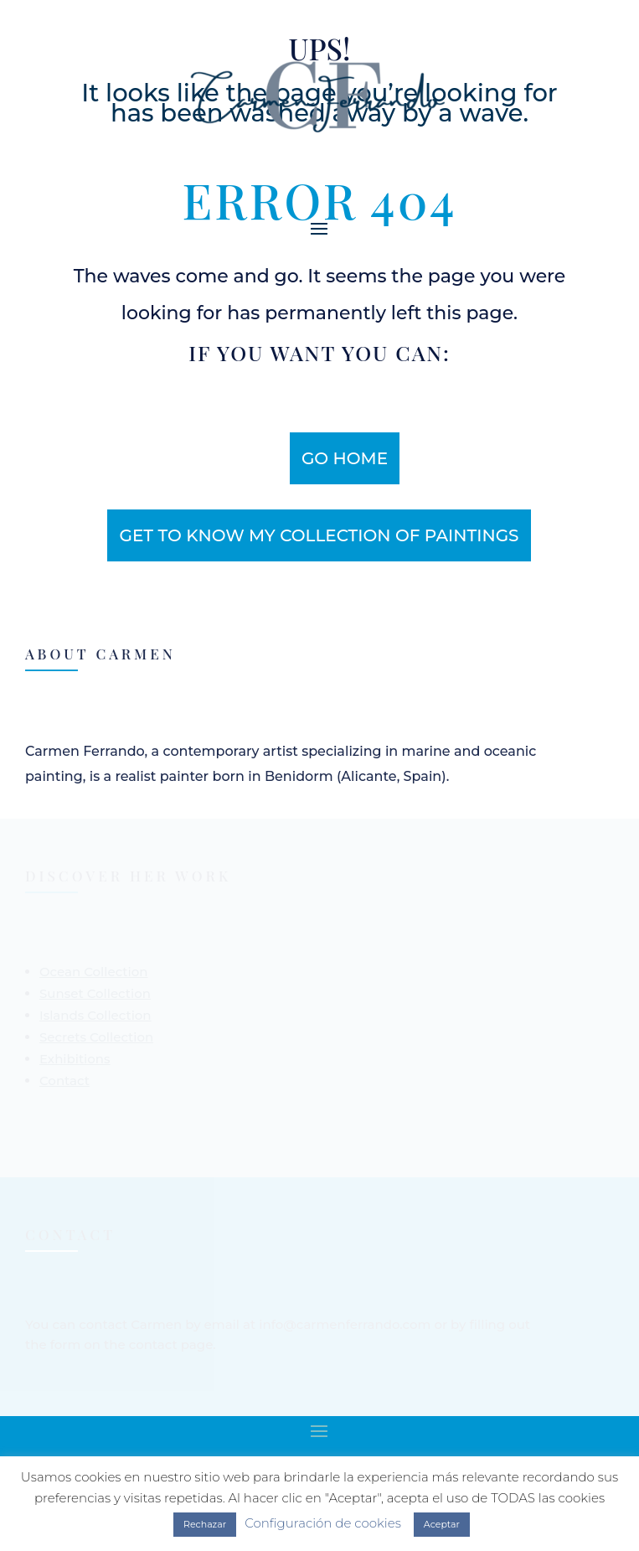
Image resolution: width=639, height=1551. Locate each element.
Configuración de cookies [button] (323, 1523)
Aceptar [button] (442, 1524)
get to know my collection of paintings (318, 535)
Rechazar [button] (204, 1524)
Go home (344, 458)
